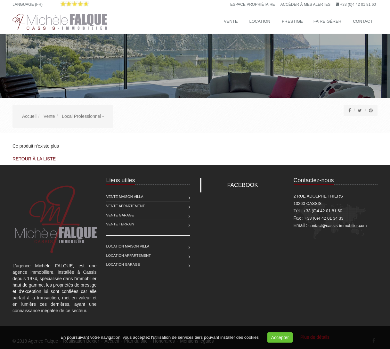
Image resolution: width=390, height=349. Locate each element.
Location (259, 21)
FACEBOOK (242, 185)
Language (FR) (27, 4)
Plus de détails (314, 337)
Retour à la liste (34, 158)
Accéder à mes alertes (305, 4)
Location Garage (123, 264)
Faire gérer (327, 21)
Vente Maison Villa (124, 197)
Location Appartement (128, 255)
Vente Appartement (125, 206)
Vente (231, 21)
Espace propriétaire (252, 4)
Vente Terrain (120, 224)
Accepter (280, 337)
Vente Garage (120, 215)
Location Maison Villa (128, 246)
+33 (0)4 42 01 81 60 (358, 4)
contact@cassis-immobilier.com (337, 225)
